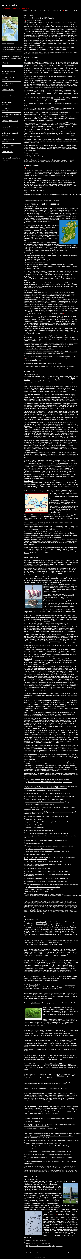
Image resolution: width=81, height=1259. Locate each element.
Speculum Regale (41, 924)
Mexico (29, 909)
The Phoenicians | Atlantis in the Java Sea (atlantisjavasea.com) (44, 861)
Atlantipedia (9, 5)
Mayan (47, 704)
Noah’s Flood (36, 723)
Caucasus (72, 131)
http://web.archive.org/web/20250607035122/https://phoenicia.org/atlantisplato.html (49, 782)
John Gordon (58, 1059)
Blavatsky (67, 47)
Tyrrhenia (61, 368)
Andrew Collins (47, 901)
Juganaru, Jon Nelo (9, 77)
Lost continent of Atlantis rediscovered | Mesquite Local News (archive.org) (47, 833)
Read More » (18, 58)
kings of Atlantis (46, 769)
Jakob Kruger (69, 568)
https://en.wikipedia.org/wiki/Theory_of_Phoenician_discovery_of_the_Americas (48, 793)
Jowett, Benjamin (8, 90)
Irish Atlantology (31, 57)
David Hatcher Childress (47, 185)
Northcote (40, 1083)
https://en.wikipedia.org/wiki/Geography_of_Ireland (40, 349)
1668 (67, 122)
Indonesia (66, 905)
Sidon (58, 911)
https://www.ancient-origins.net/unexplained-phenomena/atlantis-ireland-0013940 (48, 1151)
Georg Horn (47, 621)
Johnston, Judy (7, 152)
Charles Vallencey (43, 539)
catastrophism (46, 902)
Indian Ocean (60, 905)
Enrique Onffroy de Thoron (36, 615)
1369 (68, 1082)
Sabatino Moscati (42, 911)
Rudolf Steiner (27, 53)
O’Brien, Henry (30, 1176)
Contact (75, 10)
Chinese (52, 902)
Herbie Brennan (28, 112)
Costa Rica (66, 902)
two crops (62, 965)
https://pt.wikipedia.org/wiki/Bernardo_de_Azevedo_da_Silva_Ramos (44, 802)
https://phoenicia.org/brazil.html (34, 819)
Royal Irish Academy (64, 1252)
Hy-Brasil (75, 103)
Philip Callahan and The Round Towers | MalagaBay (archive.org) (44, 1246)
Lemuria (45, 118)
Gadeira (63, 1083)
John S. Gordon (66, 1169)
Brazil (71, 901)
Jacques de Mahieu (54, 641)
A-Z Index (37, 10)
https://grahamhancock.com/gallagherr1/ (37, 156)
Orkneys (67, 52)
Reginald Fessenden (48, 131)
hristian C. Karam (55, 603)
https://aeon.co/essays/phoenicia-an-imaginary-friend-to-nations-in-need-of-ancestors (50, 822)
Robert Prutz (56, 568)
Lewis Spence (69, 1045)
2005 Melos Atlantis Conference (61, 526)
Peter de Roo (28, 754)
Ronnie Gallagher (29, 131)
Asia (59, 337)
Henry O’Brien (46, 39)
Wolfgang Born (44, 913)
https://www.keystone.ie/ (32, 1148)
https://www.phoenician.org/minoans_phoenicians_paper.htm (43, 790)
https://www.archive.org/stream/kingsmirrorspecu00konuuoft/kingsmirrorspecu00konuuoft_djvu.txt (53, 1140)
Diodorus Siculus (29, 960)
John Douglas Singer (58, 1169)
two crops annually (50, 1171)
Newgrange (27, 368)
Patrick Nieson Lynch (61, 571)
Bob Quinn (36, 108)
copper (60, 573)
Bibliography (57, 10)
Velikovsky (38, 721)
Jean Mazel (27, 708)
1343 (38, 82)
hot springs (42, 262)
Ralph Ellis (49, 1059)
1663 (47, 552)
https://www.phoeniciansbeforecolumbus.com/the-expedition (43, 887)
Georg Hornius (70, 903)
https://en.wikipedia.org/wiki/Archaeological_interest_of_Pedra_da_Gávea (47, 871)
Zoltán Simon (60, 1076)
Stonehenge (62, 971)
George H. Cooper (58, 929)
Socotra (67, 773)
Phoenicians (29, 372)
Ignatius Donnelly (60, 63)
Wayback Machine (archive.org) (35, 843)
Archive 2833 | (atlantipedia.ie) (34, 1121)
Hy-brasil (70, 159)
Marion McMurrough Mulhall (32, 80)
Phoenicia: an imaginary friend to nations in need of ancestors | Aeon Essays (47, 851)
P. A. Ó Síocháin (28, 103)
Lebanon (62, 907)
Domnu (70, 1166)
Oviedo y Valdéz (52, 560)
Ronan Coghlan (34, 117)
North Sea (38, 368)
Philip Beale (38, 910)
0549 (49, 1077)
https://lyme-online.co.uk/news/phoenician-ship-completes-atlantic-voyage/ (47, 840)
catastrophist (55, 721)
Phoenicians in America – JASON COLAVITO (38, 854)
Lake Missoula (54, 160)
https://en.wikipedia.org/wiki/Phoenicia (36, 824)
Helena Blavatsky (38, 52)
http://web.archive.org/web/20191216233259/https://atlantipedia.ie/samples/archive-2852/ (51, 796)
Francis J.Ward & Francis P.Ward (54, 1064)
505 (28, 763)
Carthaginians (39, 902)
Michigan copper (35, 909)
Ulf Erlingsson (67, 368)
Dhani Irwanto (36, 394)
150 (53, 656)
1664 (47, 548)
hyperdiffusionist (71, 147)
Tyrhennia (38, 913)
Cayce (26, 49)
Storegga (55, 274)
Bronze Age (36, 482)
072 (54, 732)
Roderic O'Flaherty (28, 911)
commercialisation (32, 200)
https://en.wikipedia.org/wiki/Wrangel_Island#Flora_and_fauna (43, 363)
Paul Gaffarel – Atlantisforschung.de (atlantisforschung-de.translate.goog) (47, 878)
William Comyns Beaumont (68, 1171)
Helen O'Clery (49, 159)
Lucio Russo (27, 712)
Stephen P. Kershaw (30, 560)
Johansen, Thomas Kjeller (11, 158)
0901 (51, 615)
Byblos (29, 516)
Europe (47, 366)
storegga (54, 368)
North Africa (61, 215)
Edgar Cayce (31, 52)
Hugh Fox (36, 905)
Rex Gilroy (50, 910)
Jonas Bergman (28, 526)
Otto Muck (27, 645)
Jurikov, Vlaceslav (8, 71)
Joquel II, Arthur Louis (10, 121)
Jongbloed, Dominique (10, 127)
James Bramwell (41, 922)
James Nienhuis (55, 906)
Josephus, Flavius (8, 96)
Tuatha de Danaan (73, 1252)
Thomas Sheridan (35, 53)
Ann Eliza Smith (55, 901)
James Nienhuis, (29, 481)
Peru (74, 909)
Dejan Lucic (57, 1166)
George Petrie (31, 1252)
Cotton (70, 902)
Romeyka (35, 911)
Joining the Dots (8, 139)
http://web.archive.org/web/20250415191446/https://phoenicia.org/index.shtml (47, 779)
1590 (58, 139)
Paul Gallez (69, 909)
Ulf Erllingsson (58, 1171)
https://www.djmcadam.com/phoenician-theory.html (40, 849)
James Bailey (28, 649)
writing (42, 406)
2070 (26, 24)
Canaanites (33, 902)
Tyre (72, 515)
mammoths (71, 366)
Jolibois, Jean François (10, 133)
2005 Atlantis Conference (34, 901)
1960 (38, 485)
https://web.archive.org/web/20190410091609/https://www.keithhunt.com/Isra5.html (49, 846)
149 (50, 656)
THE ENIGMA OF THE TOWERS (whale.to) (38, 1243)
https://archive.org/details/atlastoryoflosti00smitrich (40, 804)
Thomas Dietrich (46, 1049)
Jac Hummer (42, 1169)
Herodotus (75, 337)
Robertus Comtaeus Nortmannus (66, 910)
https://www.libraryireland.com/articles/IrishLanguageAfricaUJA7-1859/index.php (48, 1146)
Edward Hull (27, 76)
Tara (57, 368)
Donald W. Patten (32, 903)
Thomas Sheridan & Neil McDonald (39, 18)
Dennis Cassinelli (57, 700)
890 (42, 754)
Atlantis (29, 1166)
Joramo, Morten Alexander (11, 114)
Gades (53, 1167)
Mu (39, 118)
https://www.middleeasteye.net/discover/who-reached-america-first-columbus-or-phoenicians (52, 884)
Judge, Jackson (7, 83)
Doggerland (29, 274)
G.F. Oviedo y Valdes (61, 903)
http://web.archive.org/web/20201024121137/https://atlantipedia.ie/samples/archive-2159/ (51, 1118)
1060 (43, 714)
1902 (64, 695)
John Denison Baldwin (38, 666)
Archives (46, 10)
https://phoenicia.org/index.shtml (35, 827)
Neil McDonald (61, 52)
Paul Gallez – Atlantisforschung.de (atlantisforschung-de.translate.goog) (46, 881)
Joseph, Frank (7, 102)
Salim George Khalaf (51, 911)
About (67, 10)
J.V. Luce (39, 160)
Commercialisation (32, 165)
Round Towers (44, 368)
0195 (47, 921)
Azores (26, 78)
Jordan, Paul (6, 108)
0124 (40, 38)
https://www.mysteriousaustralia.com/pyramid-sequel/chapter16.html (45, 799)
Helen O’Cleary (28, 90)
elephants (53, 306)
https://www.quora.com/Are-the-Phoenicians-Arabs (40, 830)
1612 (49, 700)
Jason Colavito (28, 693)
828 (75, 1040)
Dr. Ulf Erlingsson (59, 208)
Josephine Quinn (55, 907)
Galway (57, 1167)
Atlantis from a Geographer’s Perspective (41, 204)
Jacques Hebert (41, 906)
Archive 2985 (65, 816)
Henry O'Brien (46, 52)
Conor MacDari (33, 985)
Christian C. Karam (59, 902)
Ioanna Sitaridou (72, 905)
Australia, (45, 578)
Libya (65, 337)
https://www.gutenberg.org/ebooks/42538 (37, 1240)
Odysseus (37, 728)
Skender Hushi (33, 1074)
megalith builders (73, 29)
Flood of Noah (53, 903)
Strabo (73, 378)
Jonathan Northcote (34, 1170)
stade (64, 323)
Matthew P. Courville (67, 484)
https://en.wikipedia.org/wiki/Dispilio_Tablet (38, 868)
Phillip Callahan (73, 52)
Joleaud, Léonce (8, 145)
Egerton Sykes (58, 1045)
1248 (46, 89)
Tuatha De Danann (44, 53)
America (30, 366)
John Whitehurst (53, 927)
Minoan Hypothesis (59, 99)
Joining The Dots (8, 43)
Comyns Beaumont (70, 985)
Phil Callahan (49, 1252)
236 (65, 929)
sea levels (74, 1033)
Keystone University (45, 160)
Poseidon (27, 426)
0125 (40, 187)
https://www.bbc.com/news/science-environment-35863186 (42, 1128)
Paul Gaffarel (28, 659)
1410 (41, 560)
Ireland (57, 200)
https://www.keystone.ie (32, 153)
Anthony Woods (33, 145)
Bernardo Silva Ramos (65, 901)
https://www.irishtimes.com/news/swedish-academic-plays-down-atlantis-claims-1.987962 (51, 356)
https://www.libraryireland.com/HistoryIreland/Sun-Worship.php (43, 1143)
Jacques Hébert (28, 773)
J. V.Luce (62, 97)
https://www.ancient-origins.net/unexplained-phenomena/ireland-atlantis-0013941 (48, 1154)
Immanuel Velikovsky (52, 905)
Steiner (72, 47)
